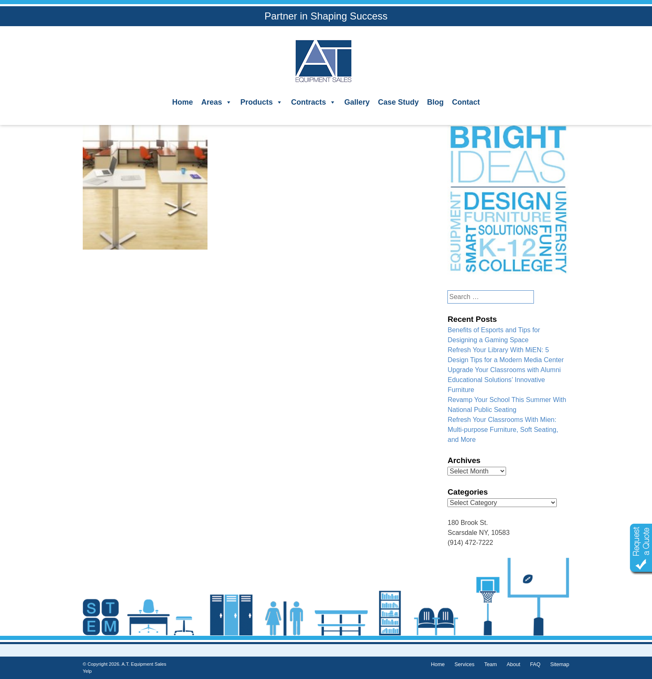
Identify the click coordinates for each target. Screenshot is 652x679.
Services (464, 664)
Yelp (87, 671)
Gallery (357, 102)
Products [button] (261, 102)
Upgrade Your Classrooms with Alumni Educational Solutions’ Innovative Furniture (504, 379)
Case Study (398, 102)
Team (490, 664)
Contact (466, 102)
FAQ (535, 664)
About (513, 664)
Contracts (313, 102)
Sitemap (559, 664)
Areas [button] (216, 102)
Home (182, 102)
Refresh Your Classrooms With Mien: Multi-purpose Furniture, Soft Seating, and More (502, 429)
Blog (435, 102)
